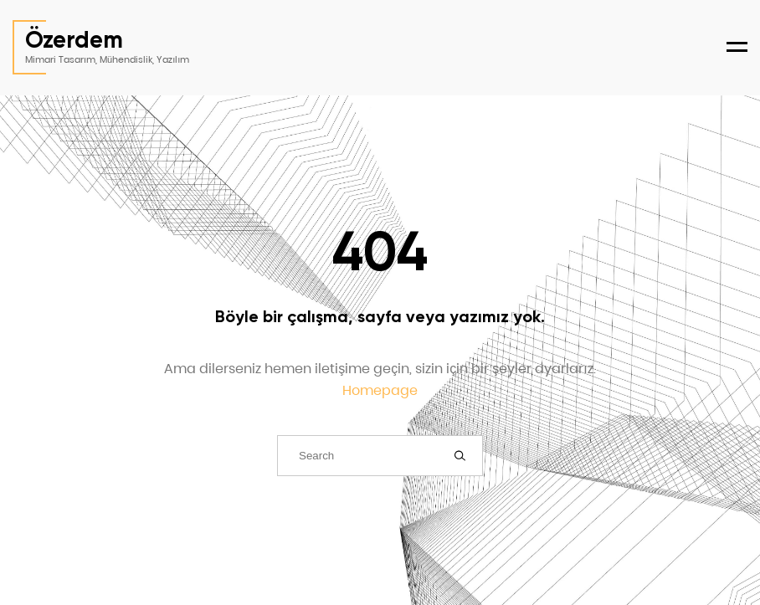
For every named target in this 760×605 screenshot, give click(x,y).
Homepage (380, 390)
